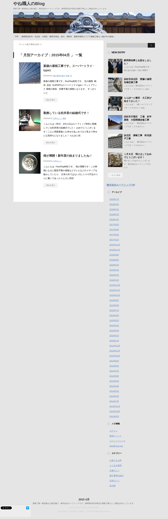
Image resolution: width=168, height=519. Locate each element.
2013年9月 (114, 416)
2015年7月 (114, 310)
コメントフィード (118, 441)
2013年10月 (115, 411)
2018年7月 (114, 199)
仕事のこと (115, 470)
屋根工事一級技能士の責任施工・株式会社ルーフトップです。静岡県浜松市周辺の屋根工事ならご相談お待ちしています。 (84, 503)
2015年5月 (114, 320)
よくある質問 (116, 465)
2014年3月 (114, 391)
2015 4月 (83, 499)
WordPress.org (116, 446)
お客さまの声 (116, 460)
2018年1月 (114, 219)
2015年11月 (115, 290)
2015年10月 (115, 295)
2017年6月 (114, 224)
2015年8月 (114, 305)
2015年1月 (114, 341)
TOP (17, 36)
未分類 (113, 486)
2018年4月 (114, 204)
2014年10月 (115, 356)
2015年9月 (114, 300)
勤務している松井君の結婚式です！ (66, 113)
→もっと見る (115, 175)
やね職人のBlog (29, 3)
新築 (67, 76)
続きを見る (50, 100)
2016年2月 (114, 275)
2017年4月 (114, 235)
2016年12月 (115, 245)
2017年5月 (114, 229)
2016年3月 (114, 270)
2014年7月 (114, 371)
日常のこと (57, 118)
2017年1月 (114, 240)
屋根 (64, 118)
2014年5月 (114, 381)
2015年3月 (114, 330)
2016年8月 (114, 255)
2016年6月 (114, 260)
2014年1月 (114, 401)
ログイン (114, 431)
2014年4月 (114, 386)
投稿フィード (116, 436)
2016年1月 (114, 280)
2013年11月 (115, 406)
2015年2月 (114, 336)
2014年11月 (115, 351)
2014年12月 (115, 346)
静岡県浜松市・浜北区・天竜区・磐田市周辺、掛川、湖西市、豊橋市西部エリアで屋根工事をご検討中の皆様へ (68, 36)
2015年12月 (115, 285)
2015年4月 (114, 325)
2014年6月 (114, 376)
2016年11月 (115, 250)
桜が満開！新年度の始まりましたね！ (67, 155)
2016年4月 (114, 265)
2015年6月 (114, 315)
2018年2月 (114, 214)
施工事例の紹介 (59, 76)
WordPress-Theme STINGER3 (84, 507)
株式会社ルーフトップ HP (121, 185)
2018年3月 (114, 209)
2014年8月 (114, 366)
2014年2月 (114, 396)
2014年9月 (114, 361)
